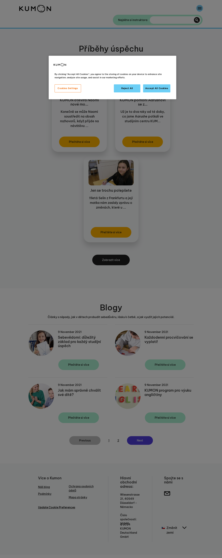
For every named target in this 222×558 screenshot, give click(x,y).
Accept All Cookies (156, 88)
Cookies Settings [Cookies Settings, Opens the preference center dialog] (68, 88)
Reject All (127, 88)
